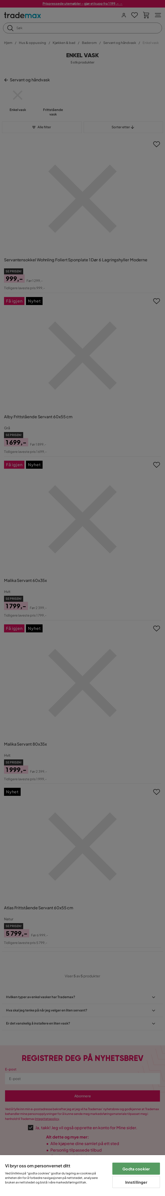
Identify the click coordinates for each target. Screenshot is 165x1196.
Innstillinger (136, 1182)
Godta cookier (136, 1168)
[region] (82, 1175)
